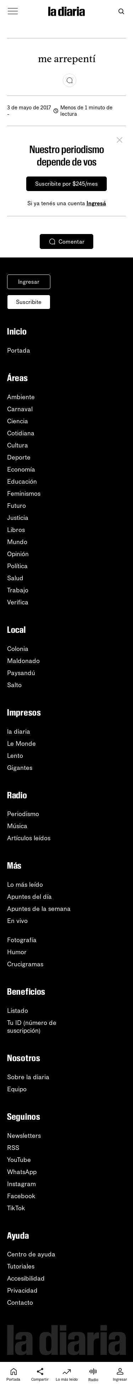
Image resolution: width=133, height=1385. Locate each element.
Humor (17, 952)
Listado (17, 1011)
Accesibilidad (26, 1278)
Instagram (21, 1184)
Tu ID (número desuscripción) (31, 1026)
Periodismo (23, 814)
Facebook (21, 1196)
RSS (13, 1148)
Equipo (17, 1089)
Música (17, 826)
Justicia (17, 518)
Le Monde (21, 744)
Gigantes (19, 768)
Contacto (20, 1303)
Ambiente (21, 397)
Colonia (17, 649)
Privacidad (22, 1290)
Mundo (17, 542)
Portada (18, 350)
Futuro (16, 506)
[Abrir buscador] (121, 11)
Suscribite (28, 302)
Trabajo (17, 590)
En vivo (17, 921)
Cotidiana (20, 433)
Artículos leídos (28, 838)
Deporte (19, 457)
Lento (15, 756)
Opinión (18, 554)
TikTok (16, 1208)
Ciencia (17, 421)
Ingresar (28, 281)
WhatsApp (22, 1172)
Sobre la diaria (28, 1077)
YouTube (19, 1160)
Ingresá (96, 203)
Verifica (17, 602)
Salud (15, 578)
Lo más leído (25, 885)
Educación (22, 481)
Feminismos (23, 494)
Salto (14, 685)
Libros (16, 530)
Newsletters (24, 1136)
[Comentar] (69, 80)
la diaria (18, 731)
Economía (21, 469)
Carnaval (20, 409)
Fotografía (22, 940)
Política (17, 566)
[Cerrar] (119, 141)
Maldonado (23, 661)
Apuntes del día (29, 897)
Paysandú (21, 673)
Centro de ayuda (31, 1254)
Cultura (17, 445)
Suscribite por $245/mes (66, 183)
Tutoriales (20, 1266)
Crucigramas (25, 964)
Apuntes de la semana (39, 909)
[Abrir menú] (12, 11)
